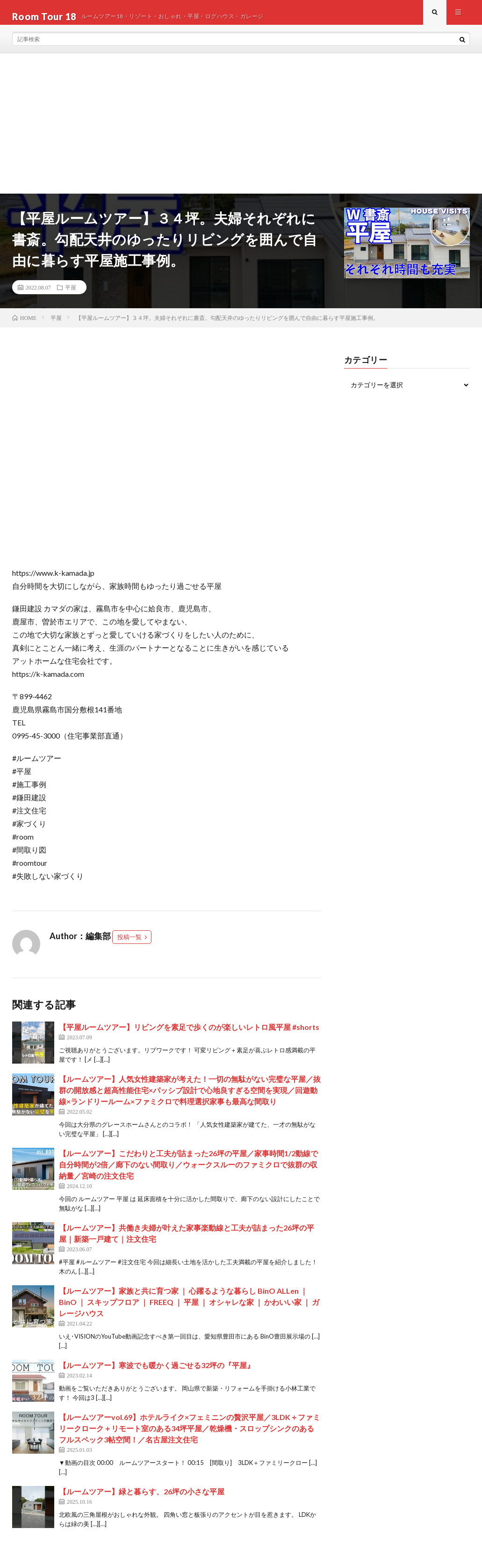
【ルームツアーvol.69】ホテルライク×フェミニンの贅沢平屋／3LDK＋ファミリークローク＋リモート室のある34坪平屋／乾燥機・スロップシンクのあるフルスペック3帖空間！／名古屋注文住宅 (189, 1436)
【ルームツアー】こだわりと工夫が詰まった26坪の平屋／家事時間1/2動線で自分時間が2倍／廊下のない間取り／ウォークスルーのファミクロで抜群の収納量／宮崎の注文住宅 (188, 1172)
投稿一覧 (129, 945)
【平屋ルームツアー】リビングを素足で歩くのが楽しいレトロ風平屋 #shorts (189, 1035)
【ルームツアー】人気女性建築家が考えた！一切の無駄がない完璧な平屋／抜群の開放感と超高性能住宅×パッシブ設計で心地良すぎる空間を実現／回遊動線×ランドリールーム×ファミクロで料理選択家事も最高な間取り (190, 1098)
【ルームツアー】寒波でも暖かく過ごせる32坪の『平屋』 (156, 1373)
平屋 (70, 295)
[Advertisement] (241, 131)
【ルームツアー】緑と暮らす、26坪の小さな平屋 (141, 1499)
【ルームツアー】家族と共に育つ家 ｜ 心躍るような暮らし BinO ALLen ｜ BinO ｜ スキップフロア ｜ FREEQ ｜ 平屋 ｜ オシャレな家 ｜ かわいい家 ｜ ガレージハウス (189, 1310)
